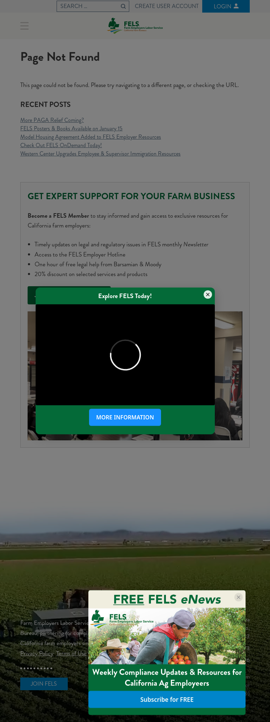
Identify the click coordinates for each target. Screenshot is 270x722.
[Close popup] (208, 294)
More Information (125, 417)
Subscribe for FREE (167, 699)
